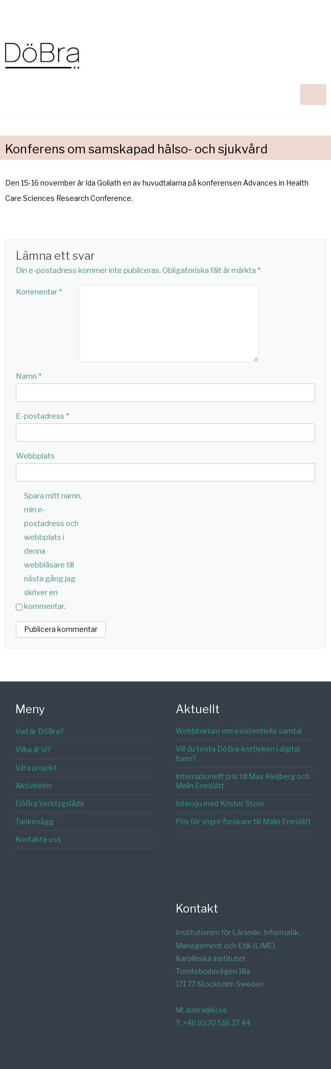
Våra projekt (36, 767)
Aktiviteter (34, 785)
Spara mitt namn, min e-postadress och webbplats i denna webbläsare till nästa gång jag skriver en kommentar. (53, 551)
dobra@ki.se (206, 1010)
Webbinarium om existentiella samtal (239, 730)
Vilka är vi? (33, 749)
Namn (28, 376)
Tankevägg (34, 821)
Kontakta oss (38, 839)
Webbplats (35, 456)
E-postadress (42, 416)
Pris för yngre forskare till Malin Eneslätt (243, 821)
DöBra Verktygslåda (49, 803)
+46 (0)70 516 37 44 (216, 1022)
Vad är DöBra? (39, 731)
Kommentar (39, 292)
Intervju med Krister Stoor (220, 803)
